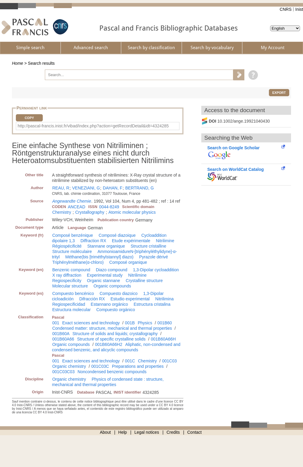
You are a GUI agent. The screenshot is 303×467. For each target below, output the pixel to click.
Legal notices (146, 432)
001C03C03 (63, 371)
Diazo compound (111, 269)
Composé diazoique (117, 235)
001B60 (164, 322)
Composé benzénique (72, 235)
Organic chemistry (69, 366)
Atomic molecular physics (132, 212)
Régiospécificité (67, 246)
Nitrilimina (164, 298)
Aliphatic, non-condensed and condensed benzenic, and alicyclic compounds (116, 347)
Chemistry (61, 212)
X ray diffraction (66, 275)
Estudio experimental (130, 298)
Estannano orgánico (109, 304)
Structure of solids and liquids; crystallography (115, 333)
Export (279, 92)
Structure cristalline (148, 246)
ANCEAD (76, 206)
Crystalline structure (144, 280)
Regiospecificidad (68, 304)
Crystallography (89, 212)
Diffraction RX (93, 240)
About (105, 432)
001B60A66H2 (108, 344)
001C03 (169, 360)
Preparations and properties (138, 366)
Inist (299, 9)
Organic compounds (112, 286)
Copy (29, 118)
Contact (194, 432)
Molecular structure (70, 286)
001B (130, 322)
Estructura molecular (71, 309)
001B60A (61, 333)
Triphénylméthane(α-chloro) (78, 262)
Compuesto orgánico (115, 309)
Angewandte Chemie (71, 201)
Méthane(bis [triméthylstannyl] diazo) (99, 256)
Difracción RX (92, 298)
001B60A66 (63, 339)
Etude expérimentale (131, 240)
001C (130, 360)
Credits (173, 432)
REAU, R (60, 188)
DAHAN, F (112, 188)
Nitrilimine (165, 240)
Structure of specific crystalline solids (111, 339)
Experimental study (105, 275)
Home (17, 63)
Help (122, 432)
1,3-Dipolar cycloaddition (156, 269)
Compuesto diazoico (119, 293)
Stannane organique (106, 246)
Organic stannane (103, 280)
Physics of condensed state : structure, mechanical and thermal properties (108, 382)
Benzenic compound (71, 269)
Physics (145, 322)
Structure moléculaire (72, 251)
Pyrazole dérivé (153, 256)
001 (55, 322)
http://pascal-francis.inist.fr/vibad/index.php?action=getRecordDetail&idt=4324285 (93, 125)
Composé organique (128, 262)
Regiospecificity (66, 280)
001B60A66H (163, 339)
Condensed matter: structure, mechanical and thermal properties (112, 328)
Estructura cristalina (152, 304)
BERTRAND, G (139, 188)
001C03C (100, 366)
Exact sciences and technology (91, 322)
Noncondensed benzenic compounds (111, 371)
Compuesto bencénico (73, 293)
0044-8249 (109, 206)
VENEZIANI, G (86, 188)
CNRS (286, 9)
